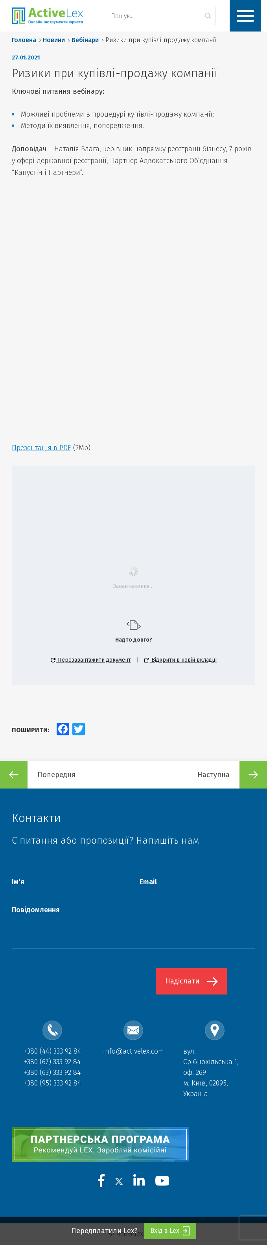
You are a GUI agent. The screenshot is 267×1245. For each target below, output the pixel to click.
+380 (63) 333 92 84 (52, 1072)
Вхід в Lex (170, 1231)
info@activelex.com (133, 1051)
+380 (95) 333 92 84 (52, 1083)
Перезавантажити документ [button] (91, 660)
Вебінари (85, 40)
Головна (24, 40)
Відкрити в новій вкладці (180, 660)
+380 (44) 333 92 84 (52, 1051)
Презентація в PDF (41, 447)
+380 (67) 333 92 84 (52, 1062)
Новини (54, 40)
